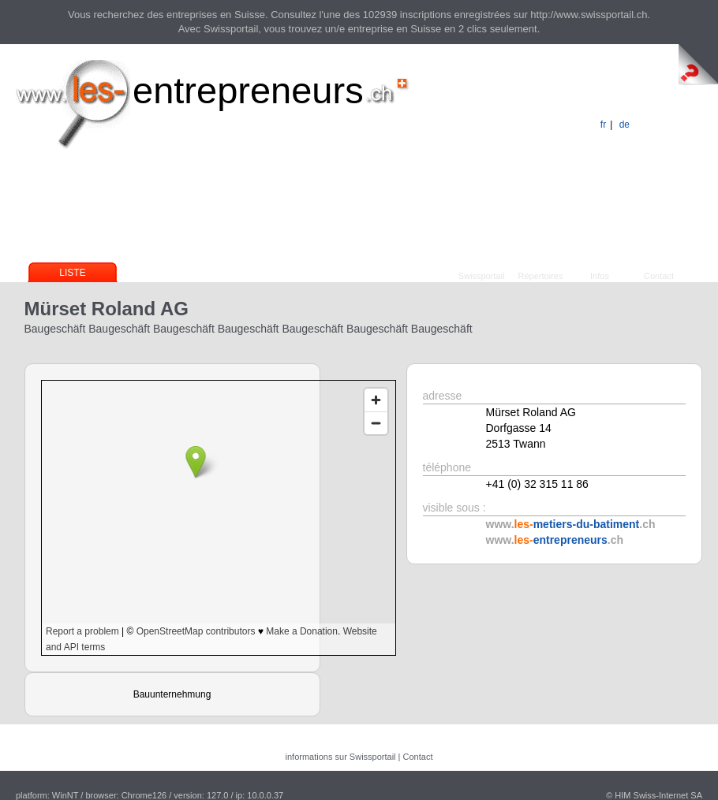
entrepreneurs (248, 90)
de (624, 124)
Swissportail (481, 276)
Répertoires (540, 276)
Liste (72, 272)
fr (603, 124)
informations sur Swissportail (341, 756)
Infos (599, 276)
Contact (659, 276)
